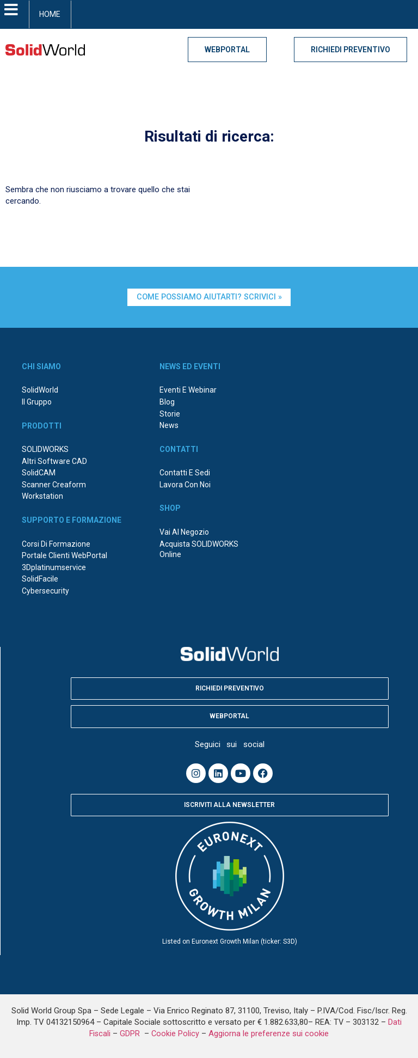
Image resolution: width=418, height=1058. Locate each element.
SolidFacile (40, 578)
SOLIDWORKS (45, 449)
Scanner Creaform (54, 484)
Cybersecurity (45, 590)
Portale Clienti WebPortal (64, 555)
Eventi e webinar (188, 390)
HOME (49, 14)
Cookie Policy (175, 1033)
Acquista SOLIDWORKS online (198, 549)
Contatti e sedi (184, 472)
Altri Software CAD (54, 461)
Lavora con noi (185, 484)
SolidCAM (39, 472)
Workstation (42, 496)
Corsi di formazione (56, 544)
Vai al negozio (184, 532)
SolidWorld (40, 390)
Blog (167, 401)
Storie (169, 413)
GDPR (131, 1033)
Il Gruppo (37, 401)
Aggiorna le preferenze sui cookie (268, 1033)
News (169, 425)
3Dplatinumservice (54, 567)
